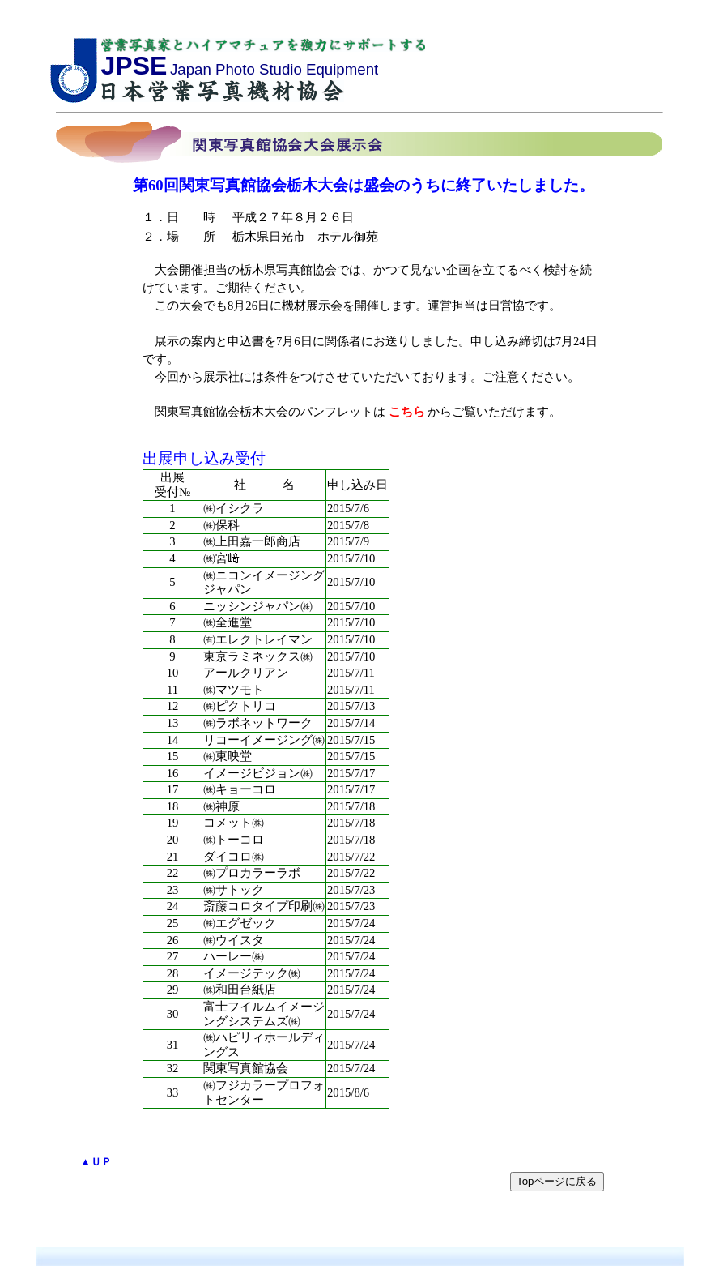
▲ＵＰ (96, 1162)
